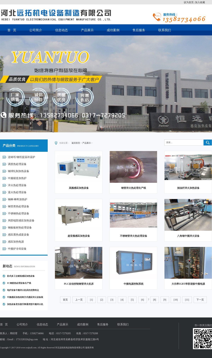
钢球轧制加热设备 (18, 171)
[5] (132, 299)
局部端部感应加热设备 (21, 220)
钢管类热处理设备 (18, 206)
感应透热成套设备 (18, 234)
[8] (154, 299)
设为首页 (189, 2)
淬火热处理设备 (17, 185)
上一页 (79, 299)
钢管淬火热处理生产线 (133, 188)
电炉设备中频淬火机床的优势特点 (23, 290)
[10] (175, 299)
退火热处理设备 (17, 192)
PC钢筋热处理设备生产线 (19, 283)
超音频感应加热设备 (79, 236)
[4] (122, 299)
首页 (65, 299)
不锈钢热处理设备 (18, 213)
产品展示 (87, 30)
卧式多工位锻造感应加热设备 (21, 276)
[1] (91, 299)
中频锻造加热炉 (17, 178)
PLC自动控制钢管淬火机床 (79, 284)
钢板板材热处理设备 (20, 227)
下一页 (200, 299)
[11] (187, 299)
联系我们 (164, 30)
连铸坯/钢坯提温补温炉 (21, 157)
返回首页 (76, 143)
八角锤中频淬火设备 (188, 236)
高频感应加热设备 (79, 188)
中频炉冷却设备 (17, 248)
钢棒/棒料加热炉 (17, 199)
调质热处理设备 (17, 164)
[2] (101, 299)
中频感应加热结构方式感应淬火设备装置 (25, 298)
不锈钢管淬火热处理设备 (133, 236)
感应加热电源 (16, 241)
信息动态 (61, 30)
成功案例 (113, 30)
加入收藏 (200, 2)
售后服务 (138, 30)
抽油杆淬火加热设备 (188, 188)
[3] (111, 299)
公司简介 (35, 30)
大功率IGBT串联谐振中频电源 (188, 284)
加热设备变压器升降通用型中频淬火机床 (25, 305)
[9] (164, 299)
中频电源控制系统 (133, 284)
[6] (142, 299)
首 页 (11, 30)
